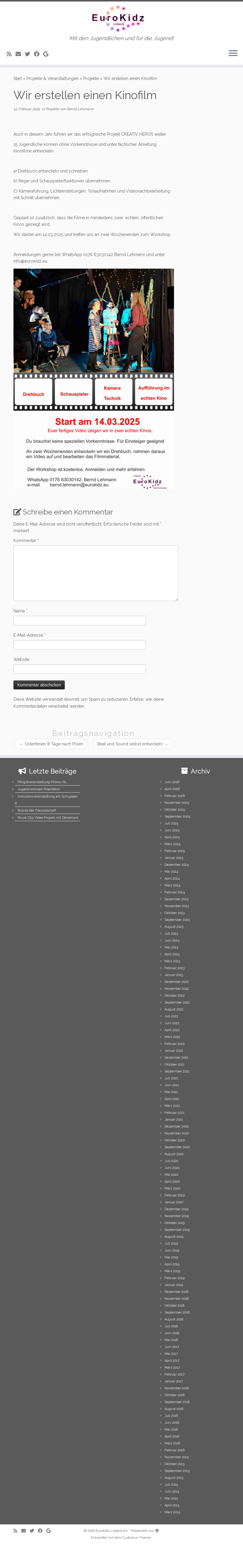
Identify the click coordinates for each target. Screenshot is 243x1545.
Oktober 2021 (174, 1064)
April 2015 (171, 1505)
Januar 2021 (173, 1120)
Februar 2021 (174, 1113)
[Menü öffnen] (233, 53)
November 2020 (176, 1133)
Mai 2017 (171, 1354)
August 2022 (174, 1009)
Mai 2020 (171, 1175)
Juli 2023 (171, 934)
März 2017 (172, 1368)
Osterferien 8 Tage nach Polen (51, 744)
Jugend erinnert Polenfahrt (39, 789)
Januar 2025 (173, 858)
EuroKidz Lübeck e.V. (112, 1531)
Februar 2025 (174, 851)
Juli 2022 (171, 1016)
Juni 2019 (171, 1250)
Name (20, 611)
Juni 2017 (171, 1347)
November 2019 (176, 1216)
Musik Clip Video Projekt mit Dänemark (48, 818)
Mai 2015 (171, 1498)
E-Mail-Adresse (29, 635)
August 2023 (173, 927)
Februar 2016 (174, 1450)
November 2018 (176, 1299)
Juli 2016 (171, 1416)
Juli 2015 (171, 1485)
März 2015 (172, 1512)
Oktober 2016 (174, 1395)
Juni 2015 (171, 1491)
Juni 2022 (171, 1023)
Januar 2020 (173, 1202)
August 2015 (173, 1478)
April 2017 (171, 1361)
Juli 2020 (171, 1161)
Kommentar (26, 540)
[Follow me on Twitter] (29, 54)
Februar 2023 (174, 968)
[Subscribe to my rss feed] (11, 54)
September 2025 (177, 816)
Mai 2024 (171, 872)
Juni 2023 (171, 940)
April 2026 (172, 789)
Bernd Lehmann (80, 109)
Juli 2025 (171, 823)
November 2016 (176, 1388)
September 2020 (177, 1147)
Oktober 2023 (174, 913)
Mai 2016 (171, 1429)
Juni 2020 (171, 1168)
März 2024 (172, 885)
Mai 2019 (171, 1257)
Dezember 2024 (176, 865)
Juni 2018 (171, 1333)
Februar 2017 (174, 1374)
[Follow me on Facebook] (38, 54)
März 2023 (172, 961)
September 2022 (177, 1002)
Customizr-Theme (136, 1538)
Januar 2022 (173, 1051)
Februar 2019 (174, 1278)
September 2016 (177, 1402)
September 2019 (177, 1230)
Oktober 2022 (174, 996)
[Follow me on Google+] (47, 54)
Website (21, 659)
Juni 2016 (171, 1423)
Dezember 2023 (176, 899)
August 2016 (173, 1409)
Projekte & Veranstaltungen (53, 78)
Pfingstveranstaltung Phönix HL (42, 782)
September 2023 (177, 920)
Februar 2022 (174, 1044)
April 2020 (172, 1182)
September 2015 (177, 1471)
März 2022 (172, 1037)
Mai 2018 (171, 1340)
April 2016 (171, 1436)
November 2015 (176, 1457)
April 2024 (172, 878)
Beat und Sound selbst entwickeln (132, 744)
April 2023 (171, 954)
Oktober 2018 (174, 1306)
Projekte (91, 78)
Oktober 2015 (174, 1464)
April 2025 (172, 837)
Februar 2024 (174, 892)
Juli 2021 (171, 1078)
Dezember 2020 (176, 1126)
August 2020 (174, 1154)
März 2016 (172, 1443)
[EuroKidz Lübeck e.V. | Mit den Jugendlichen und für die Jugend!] (121, 18)
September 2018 (177, 1312)
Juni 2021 (171, 1085)
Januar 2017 (173, 1381)
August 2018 (173, 1319)
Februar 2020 (174, 1195)
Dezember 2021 (176, 1058)
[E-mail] (20, 54)
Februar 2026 (174, 796)
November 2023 (176, 906)
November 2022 (176, 989)
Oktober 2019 (174, 1223)
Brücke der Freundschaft (37, 810)
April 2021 (171, 1099)
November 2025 (176, 803)
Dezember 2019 (176, 1209)
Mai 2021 (171, 1092)
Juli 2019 (171, 1244)
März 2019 (172, 1271)
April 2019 (171, 1264)
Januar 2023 (173, 975)
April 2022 (172, 1030)
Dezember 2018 (176, 1292)
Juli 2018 (171, 1326)
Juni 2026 (171, 782)
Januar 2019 (173, 1285)
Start (17, 78)
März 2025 (172, 844)
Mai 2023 (171, 947)
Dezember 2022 (176, 982)
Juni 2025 (171, 830)
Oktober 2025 (174, 810)
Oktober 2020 (174, 1140)
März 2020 (172, 1188)
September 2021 (177, 1071)
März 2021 (172, 1106)
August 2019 (173, 1237)
